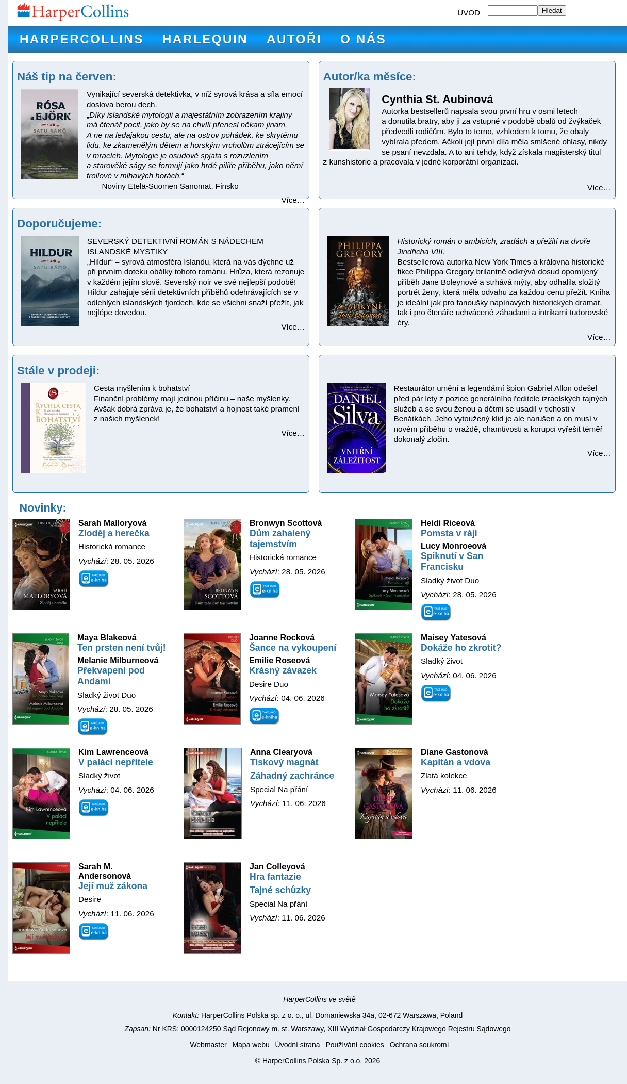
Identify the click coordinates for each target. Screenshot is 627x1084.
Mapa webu (250, 1045)
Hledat (552, 10)
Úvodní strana (297, 1045)
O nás (363, 39)
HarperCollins (82, 39)
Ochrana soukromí (419, 1045)
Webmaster (208, 1045)
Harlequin (205, 39)
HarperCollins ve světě (319, 999)
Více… (293, 199)
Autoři (294, 39)
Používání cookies (354, 1045)
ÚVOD (468, 12)
